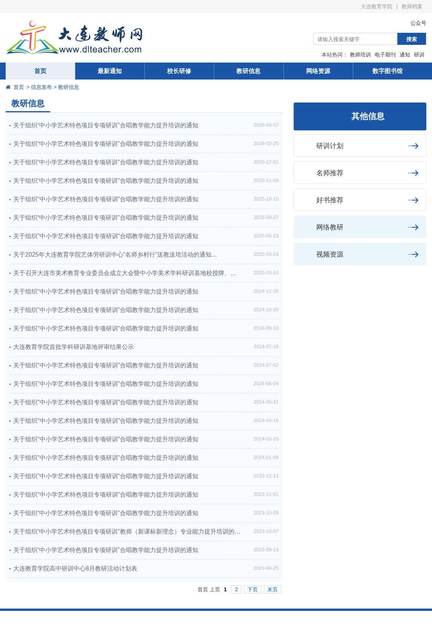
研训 (419, 55)
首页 (40, 71)
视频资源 (360, 254)
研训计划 (360, 146)
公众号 (412, 23)
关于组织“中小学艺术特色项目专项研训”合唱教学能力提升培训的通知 (105, 125)
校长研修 (179, 71)
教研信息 (248, 71)
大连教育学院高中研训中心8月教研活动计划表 (75, 568)
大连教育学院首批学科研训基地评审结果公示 (73, 347)
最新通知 (110, 71)
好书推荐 (360, 200)
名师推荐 (360, 173)
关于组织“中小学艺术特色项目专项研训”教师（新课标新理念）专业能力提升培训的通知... (132, 531)
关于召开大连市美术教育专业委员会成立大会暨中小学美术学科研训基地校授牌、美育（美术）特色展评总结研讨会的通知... (146, 273)
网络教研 (360, 227)
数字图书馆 (387, 71)
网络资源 (318, 71)
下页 (252, 589)
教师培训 (360, 55)
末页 (272, 589)
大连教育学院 (376, 6)
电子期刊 (385, 55)
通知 (405, 55)
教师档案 (412, 6)
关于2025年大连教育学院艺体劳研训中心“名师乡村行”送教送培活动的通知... (115, 254)
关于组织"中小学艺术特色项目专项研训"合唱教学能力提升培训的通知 (105, 199)
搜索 (411, 39)
